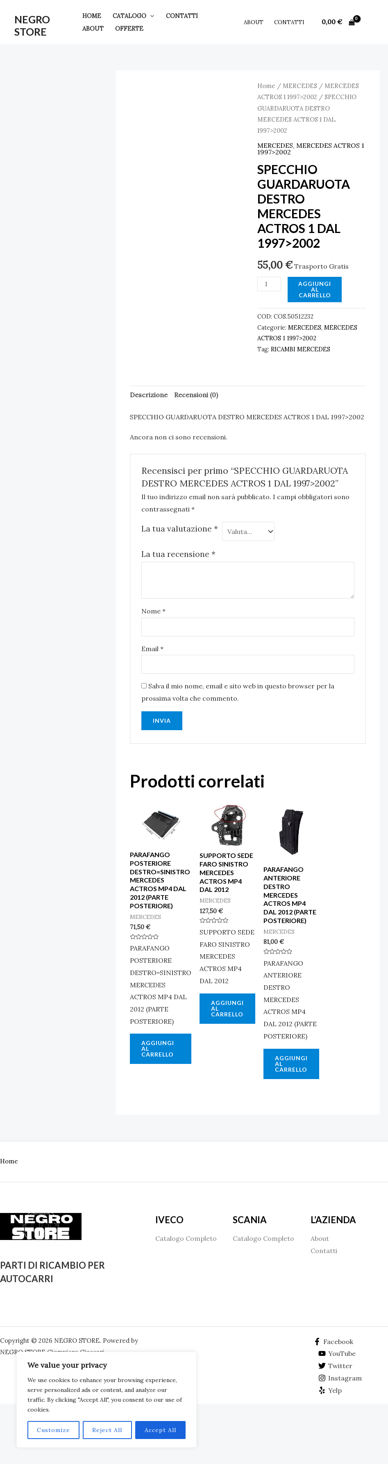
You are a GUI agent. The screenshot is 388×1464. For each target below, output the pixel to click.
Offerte (129, 28)
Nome (153, 611)
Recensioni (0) (196, 395)
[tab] (149, 395)
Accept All (160, 1430)
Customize (53, 1430)
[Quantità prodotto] (269, 284)
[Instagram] (340, 1378)
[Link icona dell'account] (370, 22)
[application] (150, 16)
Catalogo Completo (186, 1238)
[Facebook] (333, 1341)
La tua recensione (178, 554)
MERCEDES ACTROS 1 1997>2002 (310, 148)
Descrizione (149, 395)
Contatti (182, 16)
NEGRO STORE (32, 25)
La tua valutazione (179, 529)
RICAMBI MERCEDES (300, 349)
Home (91, 16)
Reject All (107, 1430)
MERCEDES (300, 86)
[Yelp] (330, 1390)
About (93, 28)
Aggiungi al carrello (314, 289)
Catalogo (133, 16)
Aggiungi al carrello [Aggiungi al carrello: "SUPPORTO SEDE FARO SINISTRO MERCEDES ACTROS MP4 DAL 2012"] (227, 1008)
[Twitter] (335, 1365)
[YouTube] (337, 1353)
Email (152, 649)
